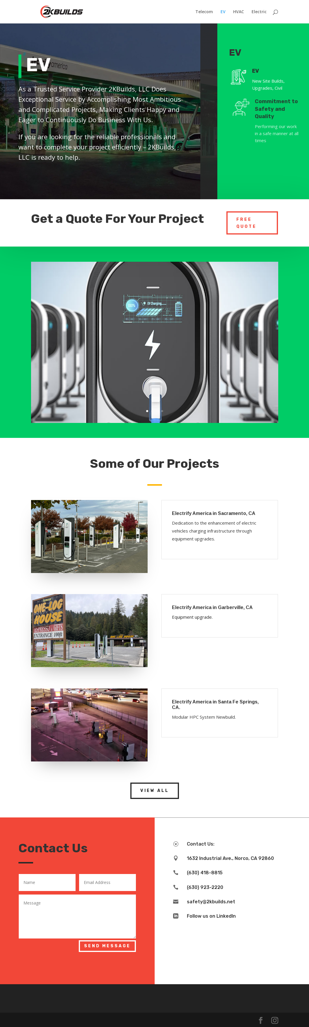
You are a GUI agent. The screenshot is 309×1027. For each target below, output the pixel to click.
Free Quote (246, 221)
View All (154, 790)
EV (223, 12)
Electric (259, 12)
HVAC (238, 12)
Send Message (107, 945)
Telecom (204, 12)
